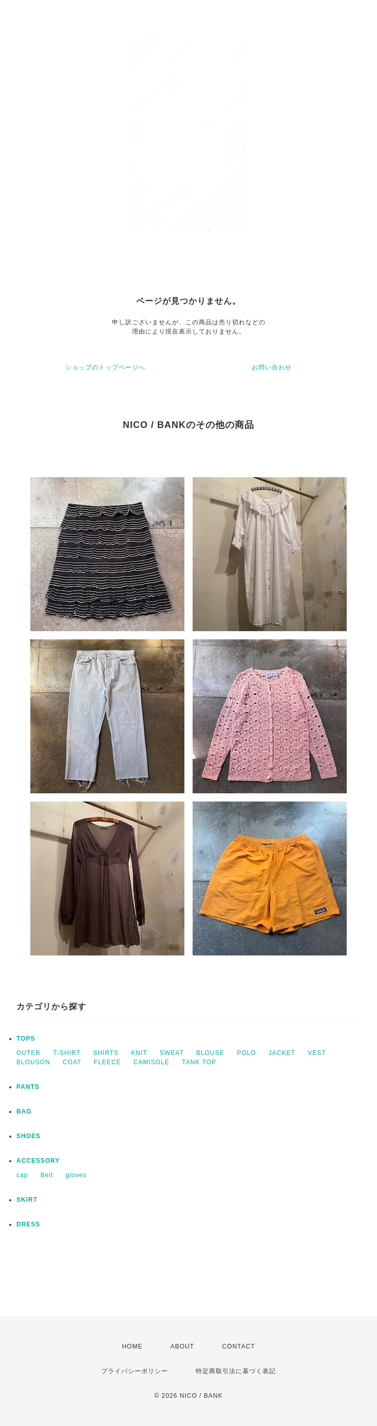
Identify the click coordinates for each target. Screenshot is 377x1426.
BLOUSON (33, 1062)
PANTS (28, 1086)
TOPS (25, 1038)
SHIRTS (106, 1053)
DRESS (28, 1224)
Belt (47, 1175)
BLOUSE (210, 1053)
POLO (246, 1053)
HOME (132, 1346)
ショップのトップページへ (105, 367)
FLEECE (107, 1062)
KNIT (139, 1053)
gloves (76, 1175)
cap (22, 1175)
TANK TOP (199, 1062)
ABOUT (182, 1346)
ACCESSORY (38, 1160)
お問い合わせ (272, 367)
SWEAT (172, 1053)
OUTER (28, 1053)
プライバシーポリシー (134, 1371)
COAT (72, 1062)
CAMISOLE (151, 1062)
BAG (24, 1111)
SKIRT (26, 1199)
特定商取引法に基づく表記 (236, 1371)
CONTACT (238, 1346)
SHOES (28, 1136)
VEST (317, 1053)
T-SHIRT (66, 1053)
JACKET (282, 1053)
